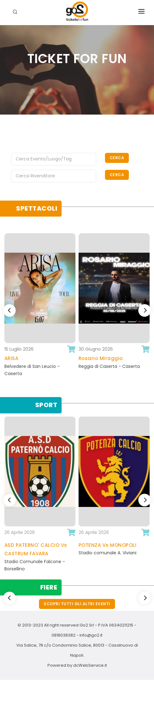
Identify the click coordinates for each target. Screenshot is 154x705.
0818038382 (63, 635)
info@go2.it (91, 635)
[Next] (144, 310)
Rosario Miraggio (101, 358)
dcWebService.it (90, 665)
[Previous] (9, 310)
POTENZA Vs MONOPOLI (108, 545)
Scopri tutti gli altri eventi (77, 603)
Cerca (117, 157)
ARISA (11, 358)
